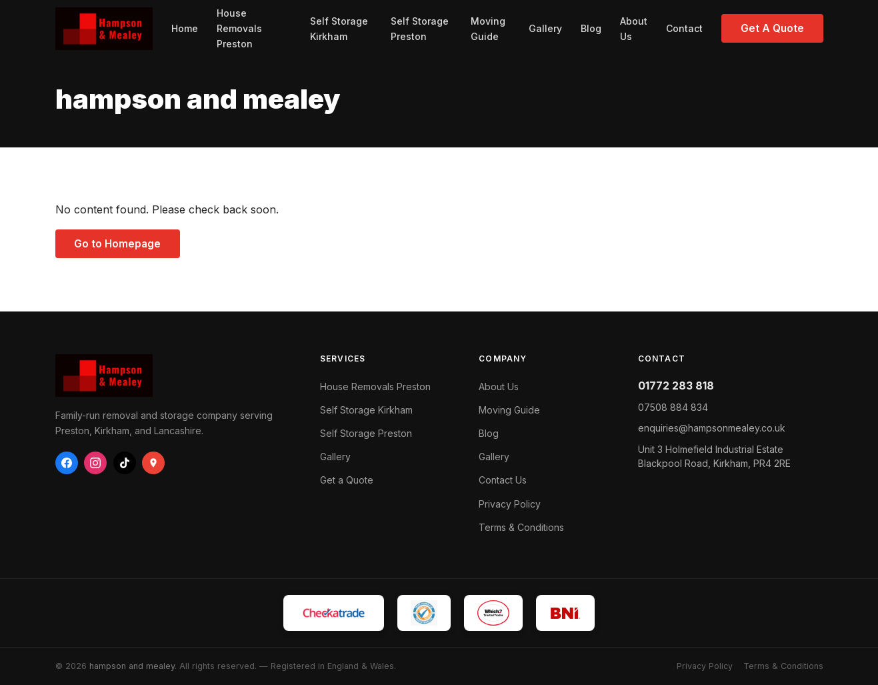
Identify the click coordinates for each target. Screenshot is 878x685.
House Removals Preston (239, 28)
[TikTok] (124, 463)
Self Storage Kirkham (339, 28)
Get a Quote (346, 480)
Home (184, 28)
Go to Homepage (117, 243)
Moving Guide (488, 28)
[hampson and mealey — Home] (104, 28)
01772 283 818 (676, 385)
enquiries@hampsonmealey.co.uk (711, 428)
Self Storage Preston (420, 28)
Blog (591, 28)
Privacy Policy (510, 504)
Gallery (545, 28)
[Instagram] (95, 463)
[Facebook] (66, 463)
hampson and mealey (132, 666)
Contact (684, 28)
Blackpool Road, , (714, 457)
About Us (633, 28)
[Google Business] (153, 463)
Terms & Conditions (521, 527)
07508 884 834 (673, 407)
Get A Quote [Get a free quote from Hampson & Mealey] (772, 28)
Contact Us (503, 480)
